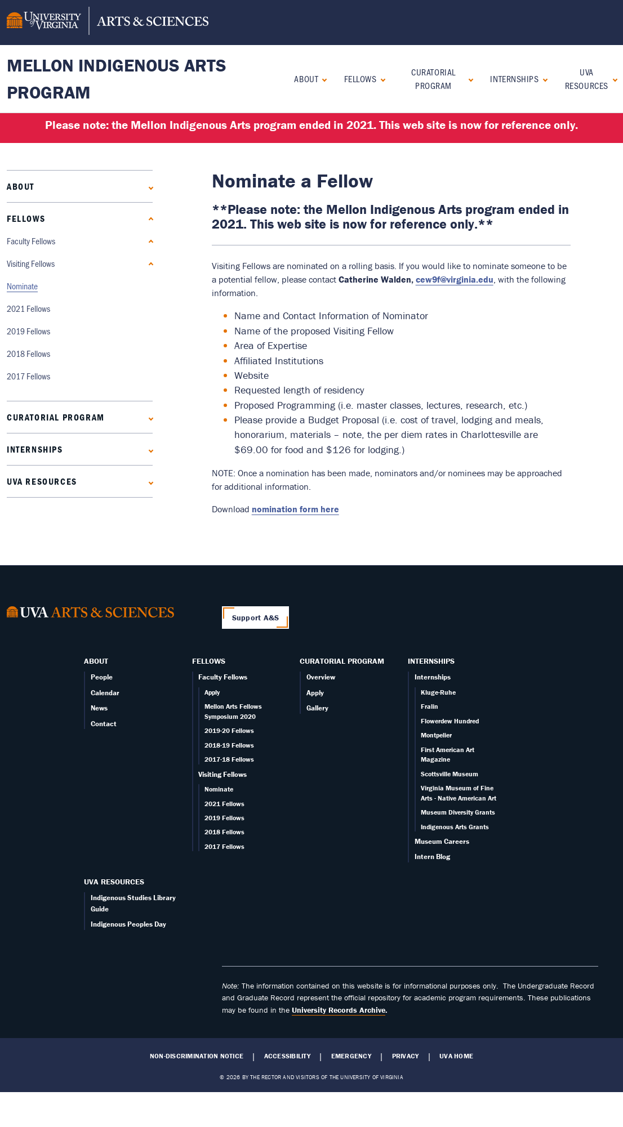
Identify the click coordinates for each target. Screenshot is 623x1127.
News (99, 708)
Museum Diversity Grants (458, 812)
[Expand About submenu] (322, 78)
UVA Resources (586, 78)
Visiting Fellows (31, 263)
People (102, 677)
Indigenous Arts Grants (455, 826)
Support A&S (255, 617)
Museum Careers (442, 841)
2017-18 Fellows (229, 759)
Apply (212, 692)
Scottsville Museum (449, 774)
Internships (514, 78)
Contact (104, 723)
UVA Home (456, 1056)
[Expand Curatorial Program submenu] (468, 78)
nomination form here (295, 509)
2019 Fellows (28, 331)
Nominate (22, 286)
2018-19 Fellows (229, 745)
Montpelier (436, 735)
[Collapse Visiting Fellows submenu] (148, 263)
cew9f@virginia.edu (454, 279)
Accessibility (287, 1056)
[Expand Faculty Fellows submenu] (148, 241)
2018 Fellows (28, 353)
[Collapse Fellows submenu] (380, 78)
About (306, 78)
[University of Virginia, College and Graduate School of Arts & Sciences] (107, 22)
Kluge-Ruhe (438, 692)
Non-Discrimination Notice (196, 1056)
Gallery (317, 708)
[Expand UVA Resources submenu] (612, 78)
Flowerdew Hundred (450, 721)
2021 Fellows (28, 308)
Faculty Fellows (31, 241)
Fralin (429, 706)
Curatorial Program (433, 78)
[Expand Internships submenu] (542, 78)
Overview (320, 677)
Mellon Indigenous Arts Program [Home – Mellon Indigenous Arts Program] (116, 78)
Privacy (405, 1056)
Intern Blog (432, 856)
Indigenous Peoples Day (128, 924)
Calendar (105, 692)
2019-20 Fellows (229, 730)
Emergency (351, 1056)
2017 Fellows (28, 376)
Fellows (360, 78)
